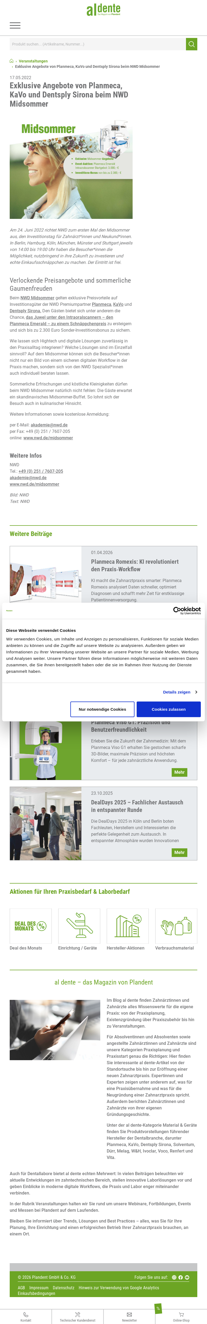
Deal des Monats (26, 948)
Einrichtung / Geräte (77, 948)
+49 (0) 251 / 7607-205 (41, 471)
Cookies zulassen (169, 709)
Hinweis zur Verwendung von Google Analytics (119, 1288)
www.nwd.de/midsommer (48, 437)
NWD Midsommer (37, 297)
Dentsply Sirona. (25, 310)
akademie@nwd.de (49, 425)
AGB (21, 1288)
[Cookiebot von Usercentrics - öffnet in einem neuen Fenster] (177, 611)
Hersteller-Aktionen (125, 948)
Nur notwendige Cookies (102, 709)
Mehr (179, 772)
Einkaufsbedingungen (36, 1293)
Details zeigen (176, 692)
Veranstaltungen (33, 61)
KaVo (118, 304)
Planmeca (101, 304)
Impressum (39, 1288)
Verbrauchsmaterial (174, 948)
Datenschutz (63, 1288)
